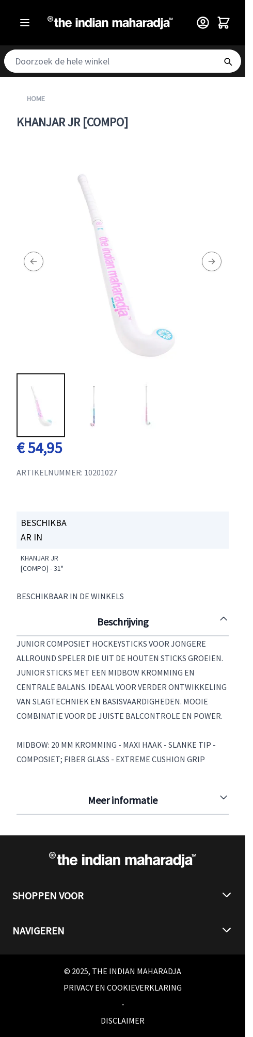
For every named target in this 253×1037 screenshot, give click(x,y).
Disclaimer (123, 1020)
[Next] (212, 261)
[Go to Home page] (110, 23)
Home (36, 98)
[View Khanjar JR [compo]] (41, 405)
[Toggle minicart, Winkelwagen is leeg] (223, 22)
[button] (122, 895)
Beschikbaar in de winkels (70, 596)
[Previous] (33, 261)
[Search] (227, 61)
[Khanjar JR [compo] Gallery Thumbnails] (93, 405)
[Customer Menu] (203, 22)
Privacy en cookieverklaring (123, 987)
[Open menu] (24, 22)
